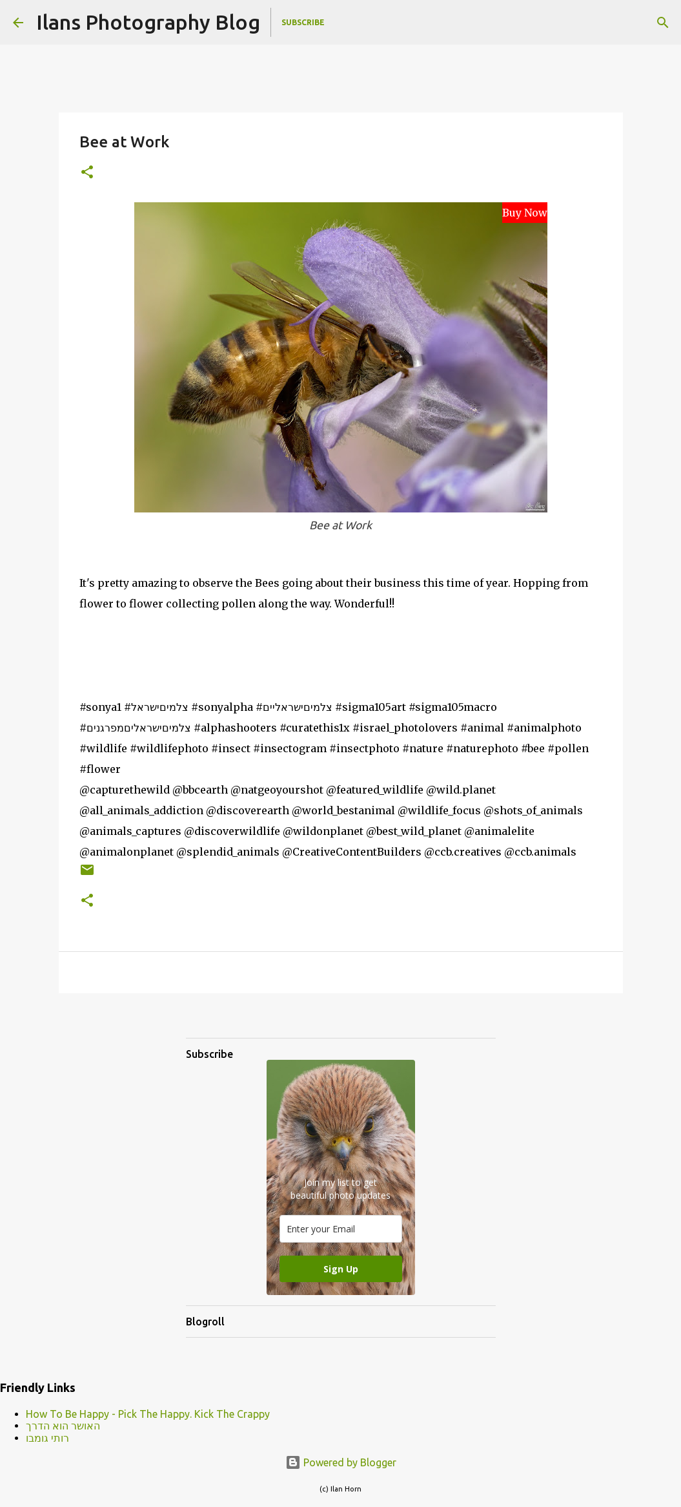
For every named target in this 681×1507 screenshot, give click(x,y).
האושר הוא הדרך (63, 1425)
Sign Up (340, 1269)
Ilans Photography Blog (148, 22)
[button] (87, 173)
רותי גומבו (47, 1438)
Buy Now (524, 212)
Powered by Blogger (340, 1462)
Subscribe (303, 22)
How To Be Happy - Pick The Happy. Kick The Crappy (148, 1414)
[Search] (663, 22)
